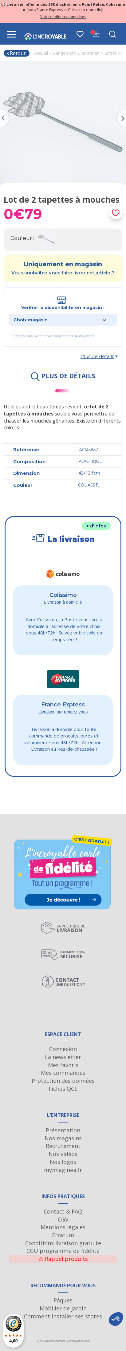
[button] (115, 1319)
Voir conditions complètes (63, 16)
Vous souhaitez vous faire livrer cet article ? (62, 273)
